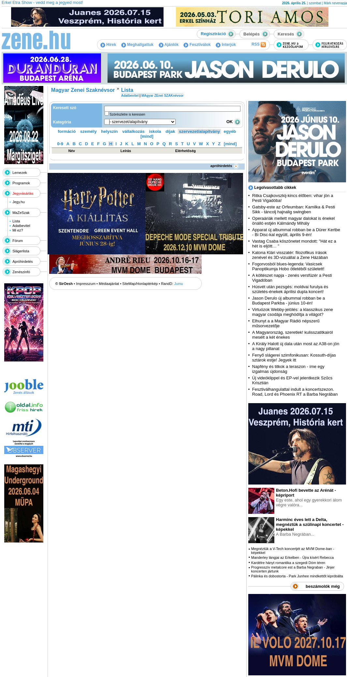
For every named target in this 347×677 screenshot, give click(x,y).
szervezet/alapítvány (199, 131)
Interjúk (226, 44)
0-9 (60, 143)
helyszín (109, 131)
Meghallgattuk (137, 44)
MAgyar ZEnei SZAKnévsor (162, 95)
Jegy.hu (18, 202)
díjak (170, 131)
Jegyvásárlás (22, 193)
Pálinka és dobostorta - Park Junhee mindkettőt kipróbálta (297, 576)
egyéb (230, 131)
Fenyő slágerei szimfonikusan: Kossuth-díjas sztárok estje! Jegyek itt (294, 357)
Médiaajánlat (109, 284)
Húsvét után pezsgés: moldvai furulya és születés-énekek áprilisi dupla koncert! (290, 289)
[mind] (146, 136)
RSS (259, 44)
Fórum (17, 241)
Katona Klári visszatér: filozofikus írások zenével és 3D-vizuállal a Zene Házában (290, 255)
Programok (21, 183)
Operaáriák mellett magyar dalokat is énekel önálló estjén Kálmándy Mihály (293, 221)
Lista (16, 221)
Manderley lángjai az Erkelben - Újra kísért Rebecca (292, 557)
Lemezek (19, 173)
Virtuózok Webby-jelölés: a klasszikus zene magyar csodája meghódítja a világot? (292, 312)
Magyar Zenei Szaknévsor (83, 90)
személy (88, 131)
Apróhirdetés (22, 261)
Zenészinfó (21, 272)
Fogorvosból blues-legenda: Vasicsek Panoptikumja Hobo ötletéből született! (288, 266)
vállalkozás (133, 131)
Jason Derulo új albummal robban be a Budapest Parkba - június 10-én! (288, 300)
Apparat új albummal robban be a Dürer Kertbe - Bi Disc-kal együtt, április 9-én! (296, 232)
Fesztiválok (196, 44)
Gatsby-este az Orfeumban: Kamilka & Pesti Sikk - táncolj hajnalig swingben (293, 209)
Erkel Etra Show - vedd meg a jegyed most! (42, 2)
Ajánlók (169, 44)
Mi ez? (17, 230)
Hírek (108, 44)
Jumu (178, 284)
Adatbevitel (21, 226)
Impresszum (85, 284)
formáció (67, 131)
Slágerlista (20, 251)
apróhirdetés (224, 166)
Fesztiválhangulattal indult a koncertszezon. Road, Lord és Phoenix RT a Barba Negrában (295, 392)
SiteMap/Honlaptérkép (140, 284)
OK (233, 121)
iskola (155, 131)
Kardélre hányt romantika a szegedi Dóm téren (288, 563)
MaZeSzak (21, 213)
